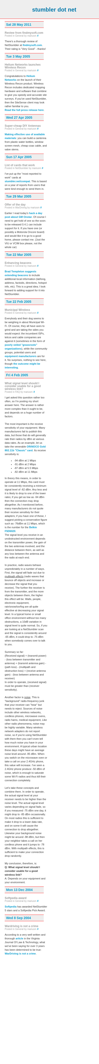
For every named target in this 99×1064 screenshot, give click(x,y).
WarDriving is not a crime (20, 953)
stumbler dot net (54, 9)
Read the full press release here (24, 110)
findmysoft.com (32, 45)
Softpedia (10, 906)
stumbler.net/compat (17, 181)
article (19, 938)
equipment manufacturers (20, 356)
